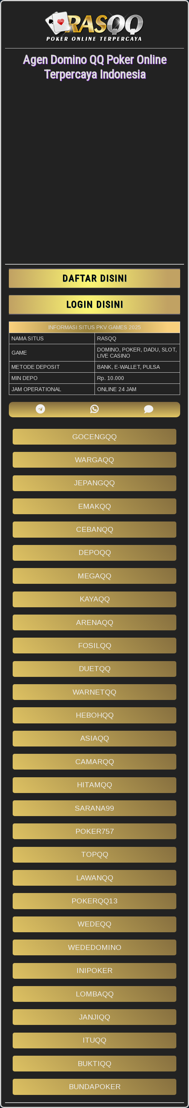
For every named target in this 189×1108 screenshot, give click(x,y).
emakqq (94, 506)
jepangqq (94, 483)
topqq (94, 854)
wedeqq (94, 924)
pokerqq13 (94, 901)
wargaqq (94, 460)
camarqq (94, 762)
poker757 (94, 831)
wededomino (94, 947)
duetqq (95, 669)
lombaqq (95, 994)
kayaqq (95, 599)
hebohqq (95, 715)
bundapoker (95, 1087)
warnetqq (94, 692)
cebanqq (94, 529)
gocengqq (94, 437)
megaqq (94, 576)
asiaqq (94, 738)
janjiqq (94, 1017)
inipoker (94, 970)
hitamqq (94, 785)
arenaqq (94, 622)
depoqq (94, 552)
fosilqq (94, 645)
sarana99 (94, 808)
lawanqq (94, 878)
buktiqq (94, 1064)
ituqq (94, 1040)
